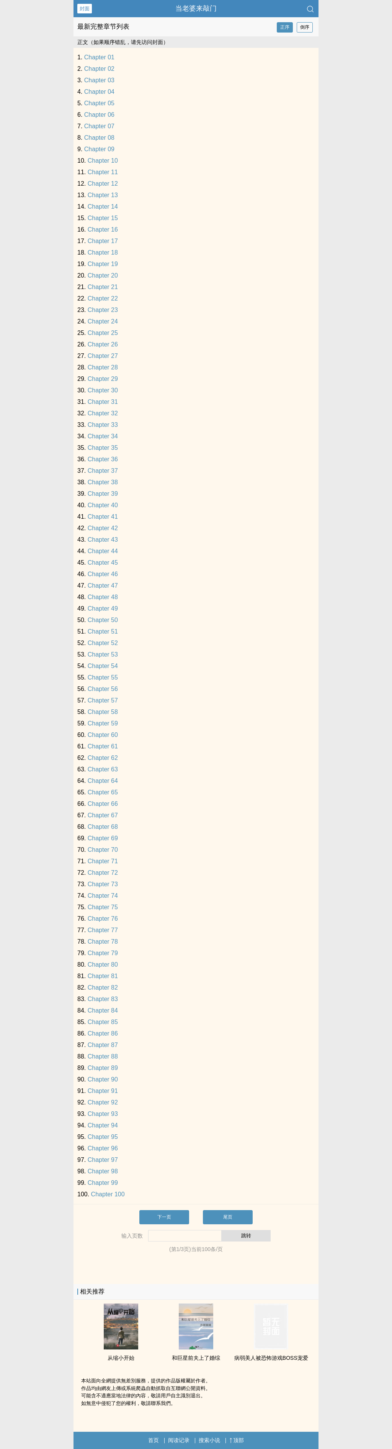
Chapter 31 (103, 402)
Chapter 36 (103, 459)
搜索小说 (209, 1440)
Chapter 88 (103, 1056)
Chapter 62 (103, 758)
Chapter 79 (103, 953)
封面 (85, 8)
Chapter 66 (103, 803)
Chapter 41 (103, 516)
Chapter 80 (103, 964)
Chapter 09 (99, 149)
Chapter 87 (103, 1045)
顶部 (236, 1440)
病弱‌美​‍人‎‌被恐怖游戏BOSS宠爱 (271, 1358)
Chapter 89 (103, 1068)
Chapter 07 (99, 126)
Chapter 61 (103, 746)
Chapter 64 (103, 781)
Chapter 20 (103, 275)
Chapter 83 (103, 999)
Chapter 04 (99, 91)
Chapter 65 (103, 792)
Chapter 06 (99, 114)
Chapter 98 (103, 1171)
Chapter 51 (103, 631)
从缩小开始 (121, 1358)
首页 (153, 1440)
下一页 (164, 1217)
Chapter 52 (103, 643)
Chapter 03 (99, 80)
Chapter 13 (103, 195)
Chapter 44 (103, 551)
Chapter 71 (103, 861)
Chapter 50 (103, 620)
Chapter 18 (103, 252)
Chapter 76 (103, 918)
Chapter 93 (103, 1114)
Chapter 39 (103, 493)
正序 (284, 27)
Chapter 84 (103, 1010)
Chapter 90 (103, 1079)
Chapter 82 (103, 987)
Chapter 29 (103, 379)
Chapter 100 (108, 1194)
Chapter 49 (103, 608)
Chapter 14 (103, 206)
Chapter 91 (103, 1091)
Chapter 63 (103, 769)
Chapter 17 (103, 241)
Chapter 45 (103, 562)
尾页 (227, 1217)
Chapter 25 (103, 333)
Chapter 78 (103, 941)
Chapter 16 (103, 229)
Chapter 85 (103, 1022)
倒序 (304, 27)
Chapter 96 (103, 1148)
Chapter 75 (103, 907)
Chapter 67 (103, 815)
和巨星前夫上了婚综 (196, 1358)
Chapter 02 (99, 68)
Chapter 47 (103, 585)
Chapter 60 (103, 735)
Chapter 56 (103, 689)
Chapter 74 (103, 895)
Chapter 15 (103, 218)
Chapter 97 (103, 1160)
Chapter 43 (103, 539)
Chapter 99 (103, 1182)
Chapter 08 (99, 137)
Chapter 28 (103, 367)
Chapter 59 (103, 723)
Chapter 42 (103, 528)
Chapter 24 (103, 321)
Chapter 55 (103, 677)
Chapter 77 (103, 930)
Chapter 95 (103, 1137)
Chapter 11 (103, 172)
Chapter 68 (103, 826)
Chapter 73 (103, 884)
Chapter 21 (103, 287)
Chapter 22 (103, 298)
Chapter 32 (103, 413)
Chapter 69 (103, 838)
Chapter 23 (103, 310)
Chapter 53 (103, 654)
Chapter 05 (99, 103)
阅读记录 (178, 1440)
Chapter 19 (103, 264)
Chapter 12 (103, 183)
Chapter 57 (103, 700)
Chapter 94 (103, 1125)
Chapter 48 (103, 597)
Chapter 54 (103, 666)
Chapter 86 (103, 1033)
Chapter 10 (103, 160)
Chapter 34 (103, 436)
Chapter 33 (103, 424)
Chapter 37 (103, 470)
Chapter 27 (103, 356)
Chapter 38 (103, 482)
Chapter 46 (103, 574)
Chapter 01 (99, 57)
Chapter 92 (103, 1102)
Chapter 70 (103, 849)
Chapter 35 (103, 447)
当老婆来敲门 (196, 8)
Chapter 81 (103, 976)
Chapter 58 (103, 712)
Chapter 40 (103, 505)
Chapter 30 (103, 390)
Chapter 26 (103, 344)
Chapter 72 (103, 872)
